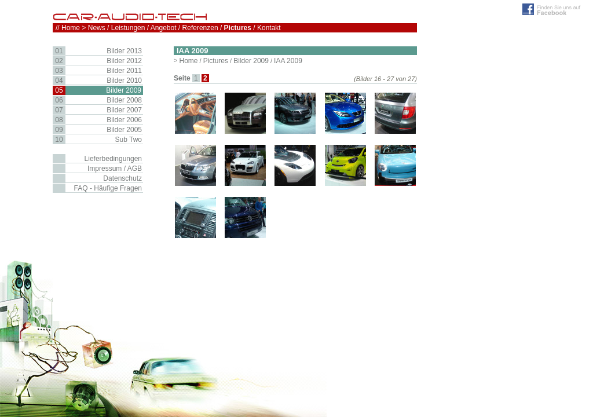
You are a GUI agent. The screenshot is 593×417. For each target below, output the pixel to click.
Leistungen (128, 28)
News (96, 28)
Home (188, 61)
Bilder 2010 (124, 80)
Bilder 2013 (124, 51)
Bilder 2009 (251, 61)
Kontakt (269, 28)
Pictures (215, 61)
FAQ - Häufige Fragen (108, 188)
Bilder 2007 (124, 110)
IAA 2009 (288, 61)
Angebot (164, 28)
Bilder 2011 (124, 71)
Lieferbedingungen (113, 159)
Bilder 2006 (124, 120)
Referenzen (200, 28)
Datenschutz (122, 178)
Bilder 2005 (124, 130)
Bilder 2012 (124, 61)
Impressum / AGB (114, 168)
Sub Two (128, 140)
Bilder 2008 (124, 100)
